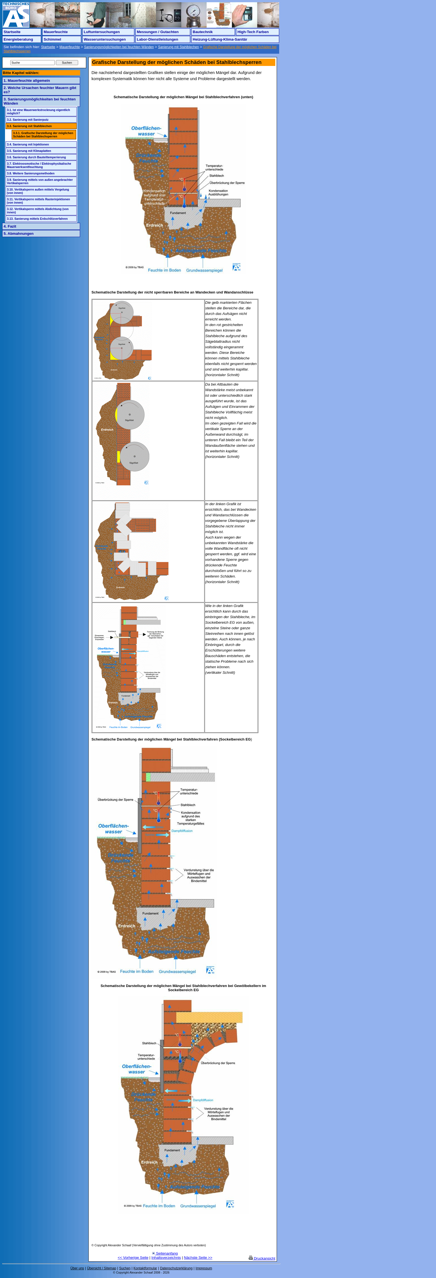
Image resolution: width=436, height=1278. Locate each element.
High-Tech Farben (253, 32)
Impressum (203, 1268)
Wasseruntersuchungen (105, 39)
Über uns (77, 1268)
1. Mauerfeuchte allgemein (27, 80)
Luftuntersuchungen (102, 32)
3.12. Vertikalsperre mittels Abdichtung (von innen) (38, 210)
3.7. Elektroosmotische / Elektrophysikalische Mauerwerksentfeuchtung (39, 165)
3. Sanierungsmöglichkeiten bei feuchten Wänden (40, 101)
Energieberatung (18, 39)
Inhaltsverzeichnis (166, 1257)
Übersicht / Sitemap (101, 1268)
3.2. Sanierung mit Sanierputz (27, 119)
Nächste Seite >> (198, 1257)
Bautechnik (203, 32)
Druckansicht (262, 1258)
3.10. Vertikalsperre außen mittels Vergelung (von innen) (38, 191)
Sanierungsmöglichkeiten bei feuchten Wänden (119, 47)
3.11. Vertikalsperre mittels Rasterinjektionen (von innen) (38, 201)
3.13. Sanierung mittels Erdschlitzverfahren (37, 218)
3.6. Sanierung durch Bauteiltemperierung (36, 157)
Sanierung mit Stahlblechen (178, 47)
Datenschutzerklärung (176, 1268)
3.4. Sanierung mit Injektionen (28, 144)
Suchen (125, 1268)
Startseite (12, 32)
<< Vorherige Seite (133, 1257)
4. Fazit (10, 226)
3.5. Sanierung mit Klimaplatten (29, 150)
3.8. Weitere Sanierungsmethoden (30, 173)
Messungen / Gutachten (158, 32)
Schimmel (52, 39)
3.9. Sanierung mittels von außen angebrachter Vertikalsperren (40, 181)
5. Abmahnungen (19, 233)
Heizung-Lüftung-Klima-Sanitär (220, 39)
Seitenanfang (165, 1253)
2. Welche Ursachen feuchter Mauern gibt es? (40, 90)
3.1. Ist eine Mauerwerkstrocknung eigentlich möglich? (38, 111)
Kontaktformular (145, 1268)
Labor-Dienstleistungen (157, 39)
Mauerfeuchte (56, 32)
